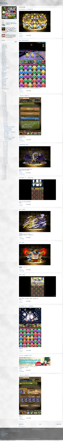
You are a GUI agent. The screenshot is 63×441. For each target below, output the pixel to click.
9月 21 (5, 123)
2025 (3, 93)
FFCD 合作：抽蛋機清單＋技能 (25, 355)
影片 (22, 205)
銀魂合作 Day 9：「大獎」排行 (10, 34)
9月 (4, 110)
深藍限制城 (3, 85)
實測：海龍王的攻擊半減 (24, 40)
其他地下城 (3, 79)
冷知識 (3, 53)
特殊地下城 (3, 61)
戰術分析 (3, 58)
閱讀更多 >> (21, 33)
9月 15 (5, 145)
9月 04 (5, 159)
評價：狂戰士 (21, 242)
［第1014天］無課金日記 (24, 375)
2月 (4, 172)
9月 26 (5, 116)
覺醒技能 (3, 73)
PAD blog (3, 3)
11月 (4, 107)
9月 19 (5, 125)
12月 (4, 106)
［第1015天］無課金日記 (24, 95)
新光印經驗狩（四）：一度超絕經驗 (26, 306)
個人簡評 (3, 65)
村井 (2, 52)
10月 (4, 109)
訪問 (2, 86)
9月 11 (5, 150)
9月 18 (5, 141)
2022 (3, 97)
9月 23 (5, 120)
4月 (4, 170)
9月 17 (5, 142)
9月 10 (5, 151)
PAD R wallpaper (4, 78)
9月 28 (5, 114)
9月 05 (5, 158)
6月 (4, 167)
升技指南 (3, 64)
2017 (3, 104)
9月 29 (5, 112)
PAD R (3, 60)
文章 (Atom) (23, 426)
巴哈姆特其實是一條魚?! (24, 144)
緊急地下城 (3, 72)
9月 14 (5, 146)
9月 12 (5, 149)
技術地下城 (3, 74)
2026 (3, 92)
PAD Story (3, 87)
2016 (3, 105)
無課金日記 (23, 419)
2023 (3, 96)
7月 (4, 166)
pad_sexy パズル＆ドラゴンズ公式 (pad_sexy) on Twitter (10, 431)
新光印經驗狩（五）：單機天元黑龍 (26, 177)
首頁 (40, 424)
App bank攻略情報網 (5, 433)
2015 (3, 175)
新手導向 (3, 57)
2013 (3, 178)
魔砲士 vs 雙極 (22, 274)
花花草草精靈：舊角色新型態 (10, 27)
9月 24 (5, 119)
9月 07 (5, 155)
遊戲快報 (22, 371)
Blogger (39, 438)
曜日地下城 (3, 81)
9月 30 (5, 111)
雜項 (22, 36)
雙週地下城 (3, 59)
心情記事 (3, 66)
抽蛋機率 (3, 51)
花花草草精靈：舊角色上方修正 (10, 22)
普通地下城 (3, 84)
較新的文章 (21, 424)
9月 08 (5, 154)
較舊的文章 (59, 424)
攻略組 (3, 54)
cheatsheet (3, 80)
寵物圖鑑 (22, 238)
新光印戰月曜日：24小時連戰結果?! (26, 9)
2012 (3, 179)
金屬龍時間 (3, 434)
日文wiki (3, 432)
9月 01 (5, 163)
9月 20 (5, 124)
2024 (3, 95)
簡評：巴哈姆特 (22, 209)
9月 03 (5, 160)
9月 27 (5, 115)
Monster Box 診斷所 (5, 67)
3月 (4, 171)
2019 (3, 101)
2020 (3, 100)
